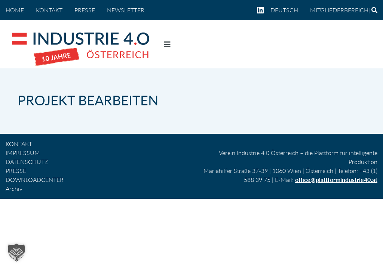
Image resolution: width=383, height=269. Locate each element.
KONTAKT (49, 9)
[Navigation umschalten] (167, 45)
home (15, 9)
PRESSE (84, 9)
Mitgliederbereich (339, 9)
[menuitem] (287, 10)
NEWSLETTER (125, 9)
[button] (16, 252)
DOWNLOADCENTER (35, 179)
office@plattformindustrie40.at (336, 179)
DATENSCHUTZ (27, 161)
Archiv (14, 188)
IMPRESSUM (23, 152)
